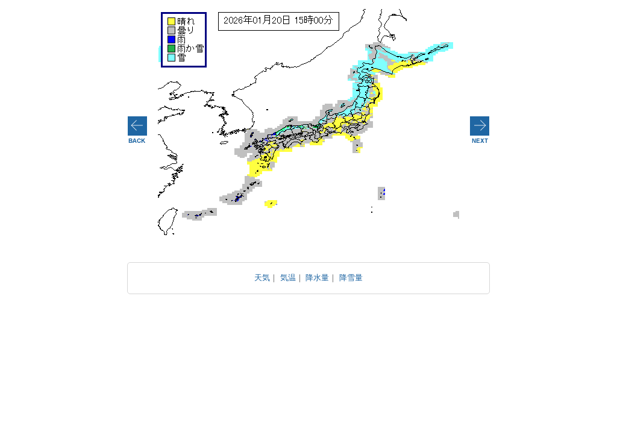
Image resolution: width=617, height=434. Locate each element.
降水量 (317, 277)
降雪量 (351, 277)
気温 (288, 277)
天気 (262, 277)
